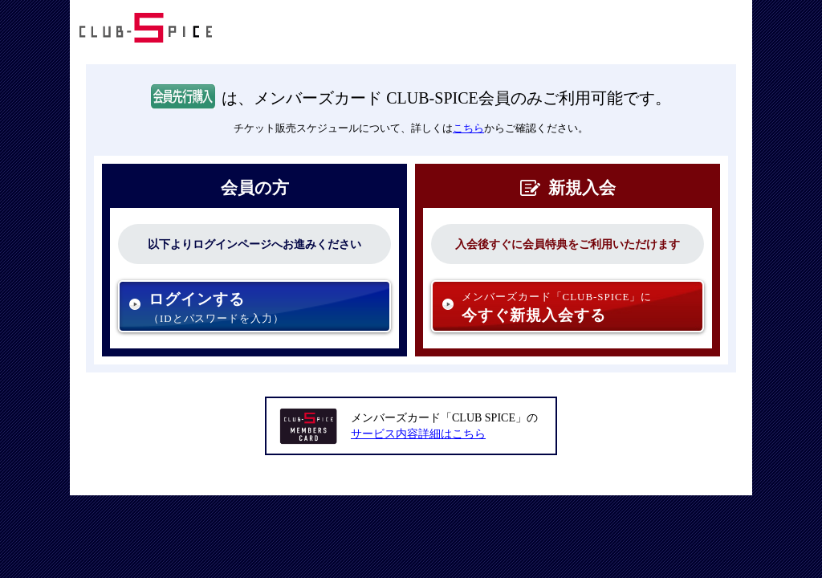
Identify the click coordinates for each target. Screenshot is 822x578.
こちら (468, 128)
